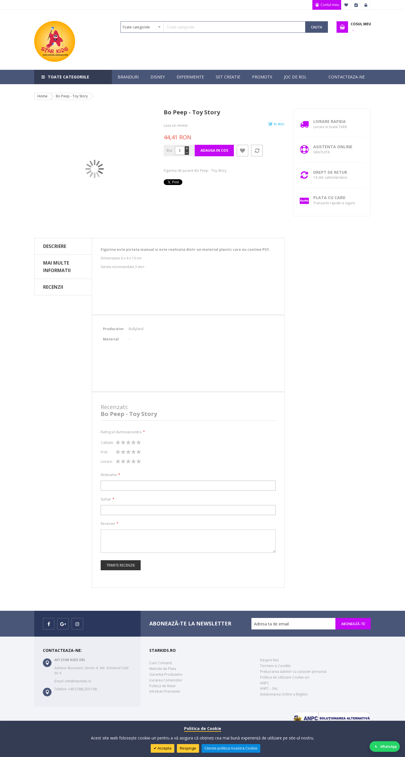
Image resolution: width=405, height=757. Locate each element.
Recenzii (53, 287)
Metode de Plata (162, 668)
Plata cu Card (329, 197)
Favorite (346, 5)
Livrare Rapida (329, 121)
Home (42, 96)
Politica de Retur (162, 685)
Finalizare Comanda (356, 5)
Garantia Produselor (166, 674)
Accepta (164, 748)
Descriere (54, 246)
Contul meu (329, 4)
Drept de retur (330, 172)
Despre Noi (269, 660)
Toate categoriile (68, 77)
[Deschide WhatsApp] (385, 746)
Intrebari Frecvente (164, 691)
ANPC (264, 683)
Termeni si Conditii (275, 665)
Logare (366, 5)
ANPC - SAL (269, 688)
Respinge (188, 748)
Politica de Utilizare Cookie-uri (284, 677)
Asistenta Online (332, 146)
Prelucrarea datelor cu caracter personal (293, 671)
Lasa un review (176, 125)
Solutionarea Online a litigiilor (284, 694)
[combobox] (213, 27)
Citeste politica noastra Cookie (231, 748)
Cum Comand (160, 662)
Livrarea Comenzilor (165, 680)
